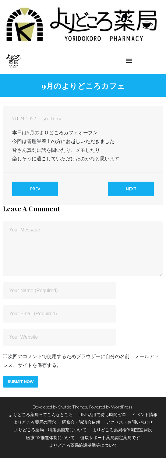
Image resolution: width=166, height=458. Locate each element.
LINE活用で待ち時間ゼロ (102, 414)
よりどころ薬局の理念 (34, 422)
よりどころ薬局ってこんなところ (41, 414)
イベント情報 (144, 414)
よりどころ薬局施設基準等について (83, 445)
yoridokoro (52, 118)
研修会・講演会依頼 (81, 422)
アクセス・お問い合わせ (129, 422)
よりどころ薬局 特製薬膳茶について (50, 429)
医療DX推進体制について (50, 437)
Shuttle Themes (72, 406)
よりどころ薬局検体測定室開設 (122, 429)
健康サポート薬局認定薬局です (110, 437)
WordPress (121, 406)
